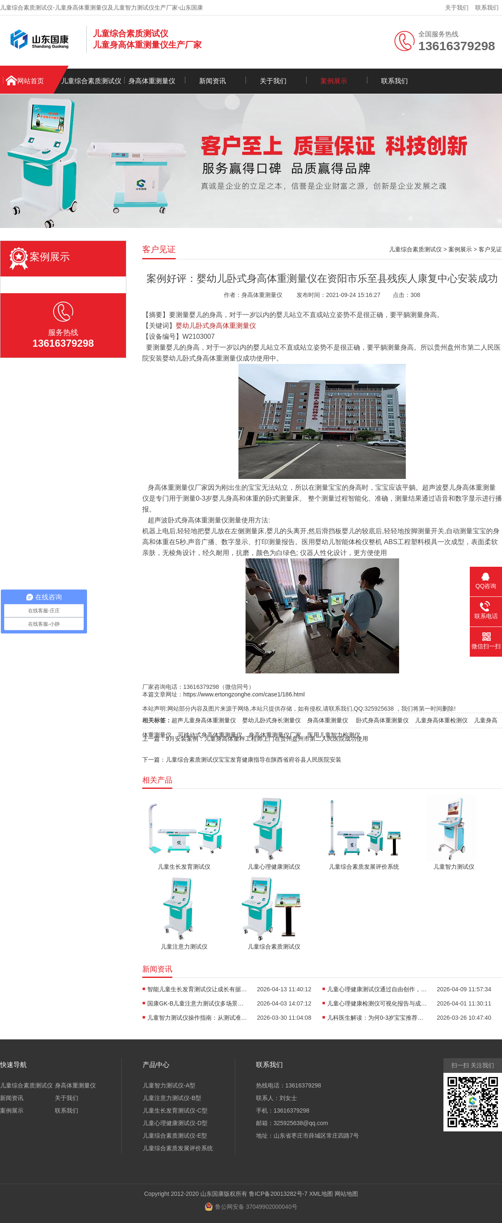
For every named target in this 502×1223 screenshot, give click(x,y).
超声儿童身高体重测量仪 (204, 720)
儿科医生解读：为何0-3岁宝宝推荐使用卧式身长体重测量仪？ (377, 1017)
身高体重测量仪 (151, 80)
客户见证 (490, 249)
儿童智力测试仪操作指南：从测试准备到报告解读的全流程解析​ (197, 1017)
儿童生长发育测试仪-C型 (175, 1110)
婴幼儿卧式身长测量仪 (271, 720)
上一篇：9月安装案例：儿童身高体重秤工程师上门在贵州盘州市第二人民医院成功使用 (255, 738)
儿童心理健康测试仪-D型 (175, 1123)
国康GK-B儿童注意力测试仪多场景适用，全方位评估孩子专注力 (197, 1003)
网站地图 (346, 1193)
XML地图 (321, 1193)
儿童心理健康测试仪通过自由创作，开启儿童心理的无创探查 (377, 989)
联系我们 (487, 7)
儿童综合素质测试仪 (91, 80)
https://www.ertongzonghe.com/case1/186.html (244, 694)
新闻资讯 (212, 80)
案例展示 (333, 80)
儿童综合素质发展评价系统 (178, 1148)
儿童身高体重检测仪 (441, 720)
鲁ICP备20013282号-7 (278, 1193)
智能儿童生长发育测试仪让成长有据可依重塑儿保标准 (197, 989)
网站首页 (30, 80)
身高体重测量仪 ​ (328, 720)
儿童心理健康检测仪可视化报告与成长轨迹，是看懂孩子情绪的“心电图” (377, 1003)
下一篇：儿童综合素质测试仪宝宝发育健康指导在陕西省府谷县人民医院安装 (241, 759)
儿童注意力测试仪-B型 (172, 1098)
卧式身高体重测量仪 (382, 720)
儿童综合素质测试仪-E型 (175, 1135)
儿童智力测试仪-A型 (169, 1085)
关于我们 (457, 7)
